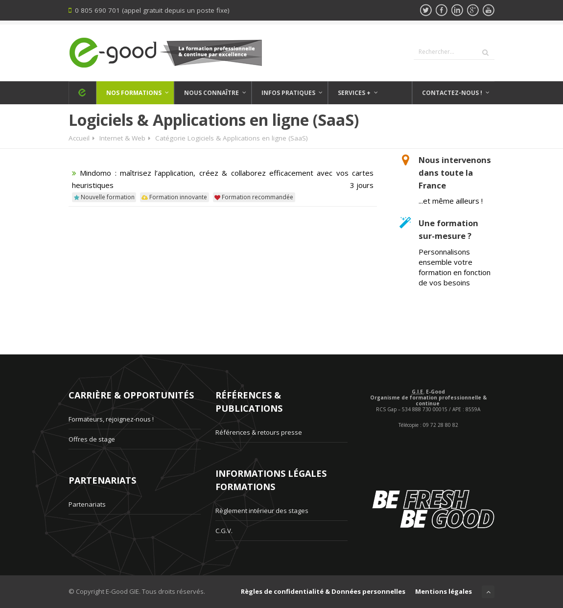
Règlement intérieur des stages (261, 510)
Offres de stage (92, 439)
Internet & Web (122, 138)
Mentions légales (443, 591)
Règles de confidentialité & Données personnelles (323, 591)
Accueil (79, 138)
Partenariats (87, 504)
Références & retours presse (258, 432)
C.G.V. (224, 530)
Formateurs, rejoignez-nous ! (111, 419)
